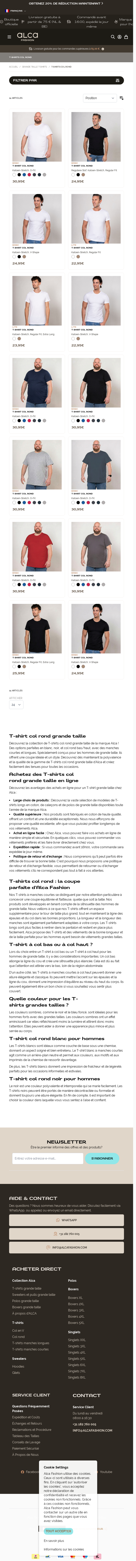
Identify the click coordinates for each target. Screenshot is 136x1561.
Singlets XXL (77, 1340)
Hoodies (18, 1366)
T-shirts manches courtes (30, 1349)
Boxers (73, 1289)
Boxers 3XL (76, 1310)
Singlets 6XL (77, 1365)
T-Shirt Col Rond (23, 166)
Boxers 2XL (76, 1304)
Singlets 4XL (77, 1352)
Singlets (74, 1332)
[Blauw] (24, 176)
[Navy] (39, 176)
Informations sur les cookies (64, 1549)
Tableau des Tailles (25, 1436)
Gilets (16, 1373)
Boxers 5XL (76, 1323)
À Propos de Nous (25, 1455)
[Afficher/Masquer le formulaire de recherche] (113, 37)
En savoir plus (54, 1541)
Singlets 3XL (77, 1346)
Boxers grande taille (26, 1307)
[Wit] (14, 176)
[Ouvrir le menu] (9, 37)
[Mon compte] (119, 37)
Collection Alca (23, 1280)
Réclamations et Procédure (31, 1430)
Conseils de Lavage (26, 1442)
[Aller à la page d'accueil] (27, 36)
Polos (72, 1280)
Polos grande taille (25, 1301)
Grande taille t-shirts (34, 67)
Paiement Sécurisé (25, 1448)
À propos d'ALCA (24, 1313)
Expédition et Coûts (26, 1417)
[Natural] (83, 176)
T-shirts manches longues (30, 1343)
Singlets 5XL (77, 1359)
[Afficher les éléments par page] (16, 704)
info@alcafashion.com (92, 1430)
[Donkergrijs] (34, 176)
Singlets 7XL (77, 1371)
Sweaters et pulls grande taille (33, 1295)
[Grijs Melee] (44, 176)
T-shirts (17, 1323)
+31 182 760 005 (84, 1424)
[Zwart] (19, 176)
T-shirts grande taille (26, 1288)
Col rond (18, 1337)
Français (15, 10)
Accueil (13, 67)
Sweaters (19, 1359)
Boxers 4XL (76, 1316)
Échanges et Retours (27, 1423)
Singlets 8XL (77, 1377)
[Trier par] (100, 98)
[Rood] (29, 176)
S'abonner (102, 1158)
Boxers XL (75, 1298)
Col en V (18, 1330)
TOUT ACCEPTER (58, 1531)
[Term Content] (102, 49)
